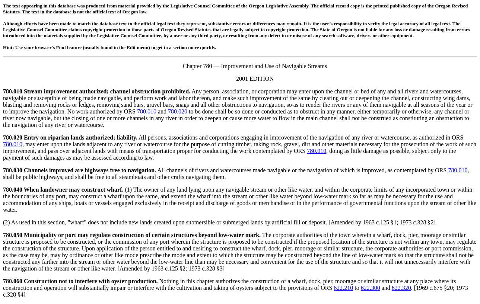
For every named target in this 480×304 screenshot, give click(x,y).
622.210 (343, 288)
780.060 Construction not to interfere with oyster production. (80, 281)
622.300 (370, 288)
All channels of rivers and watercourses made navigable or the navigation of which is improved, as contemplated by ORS (302, 170)
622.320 (401, 288)
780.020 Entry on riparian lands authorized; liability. (70, 137)
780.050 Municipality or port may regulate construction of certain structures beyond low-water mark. (132, 235)
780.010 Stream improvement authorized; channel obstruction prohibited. (96, 91)
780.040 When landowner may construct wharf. (63, 189)
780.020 (177, 111)
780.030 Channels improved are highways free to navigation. (79, 170)
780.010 (146, 111)
